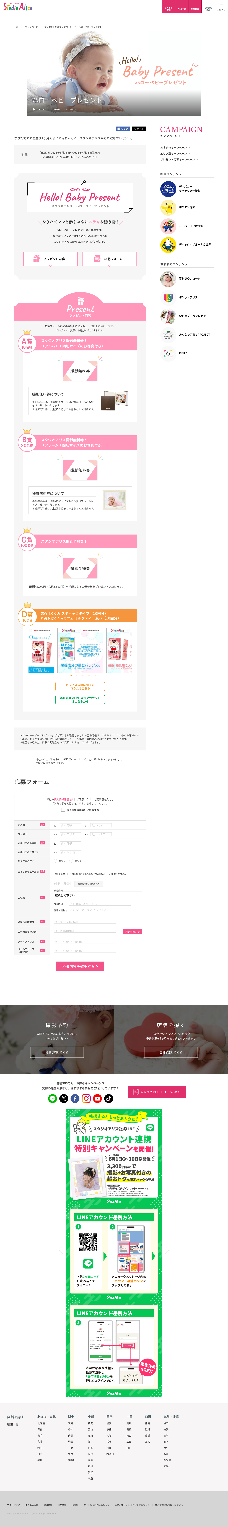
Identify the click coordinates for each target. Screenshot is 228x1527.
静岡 (90, 1466)
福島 (39, 1460)
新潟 (90, 1423)
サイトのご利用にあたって (96, 1505)
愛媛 (147, 1435)
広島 (128, 1441)
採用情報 (62, 1505)
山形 (39, 1454)
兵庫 (109, 1441)
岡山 (128, 1435)
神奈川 (72, 1460)
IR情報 (75, 1505)
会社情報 (48, 1505)
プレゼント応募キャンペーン (58, 27)
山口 (128, 1448)
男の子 (62, 860)
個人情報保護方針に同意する (83, 810)
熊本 (166, 1441)
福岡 (166, 1423)
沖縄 (166, 1466)
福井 (90, 1441)
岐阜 (90, 1460)
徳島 (147, 1423)
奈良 (109, 1448)
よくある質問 (31, 1505)
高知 (147, 1441)
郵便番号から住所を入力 (89, 883)
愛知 (90, 1472)
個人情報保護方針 (64, 799)
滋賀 (109, 1423)
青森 (39, 1429)
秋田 (39, 1448)
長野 (90, 1454)
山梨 (90, 1448)
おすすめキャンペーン (173, 147)
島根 (128, 1429)
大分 (166, 1448)
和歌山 (110, 1454)
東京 (70, 1454)
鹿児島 (167, 1460)
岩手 (39, 1435)
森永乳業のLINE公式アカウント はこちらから (80, 700)
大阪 (109, 1435)
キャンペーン (31, 27)
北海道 (41, 1423)
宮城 (39, 1441)
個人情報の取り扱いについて (169, 1505)
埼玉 (70, 1441)
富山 (90, 1429)
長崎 (166, 1435)
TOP (16, 27)
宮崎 (166, 1454)
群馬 (70, 1435)
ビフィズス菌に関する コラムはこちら (80, 686)
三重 (90, 1478)
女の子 (78, 860)
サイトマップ (13, 1505)
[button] (65, 675)
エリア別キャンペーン (173, 153)
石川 (90, 1435)
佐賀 (166, 1429)
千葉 (70, 1448)
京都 (109, 1429)
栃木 (70, 1429)
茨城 (70, 1423)
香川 (147, 1429)
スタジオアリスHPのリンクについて (132, 1505)
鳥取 (128, 1423)
